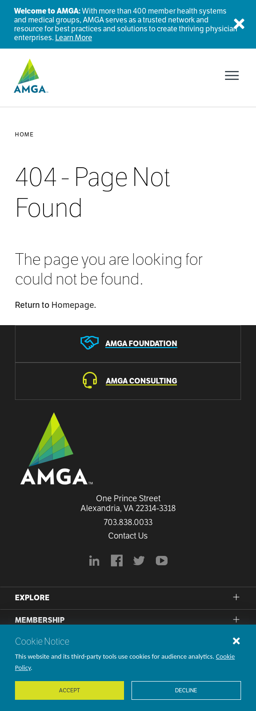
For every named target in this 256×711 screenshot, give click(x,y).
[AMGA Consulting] (128, 381)
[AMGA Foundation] (128, 344)
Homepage (72, 304)
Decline (186, 690)
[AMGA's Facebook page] (117, 562)
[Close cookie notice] (236, 640)
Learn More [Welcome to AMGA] (73, 38)
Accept (69, 690)
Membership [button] (40, 620)
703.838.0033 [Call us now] (128, 522)
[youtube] (161, 562)
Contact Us (128, 536)
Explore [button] (32, 598)
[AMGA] (30, 75)
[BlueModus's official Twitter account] (139, 562)
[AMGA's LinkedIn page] (94, 562)
